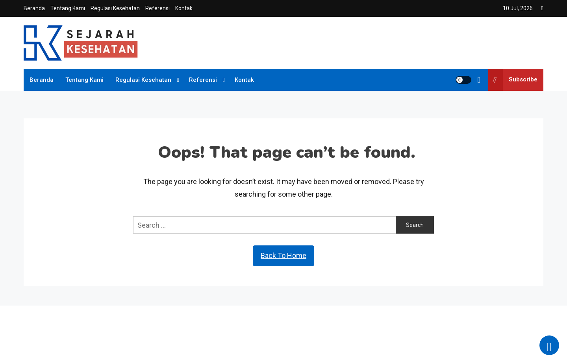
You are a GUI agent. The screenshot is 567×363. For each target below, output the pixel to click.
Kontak (184, 8)
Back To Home (283, 255)
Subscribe (512, 80)
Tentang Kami (67, 8)
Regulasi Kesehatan (115, 8)
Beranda (34, 8)
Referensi (157, 8)
